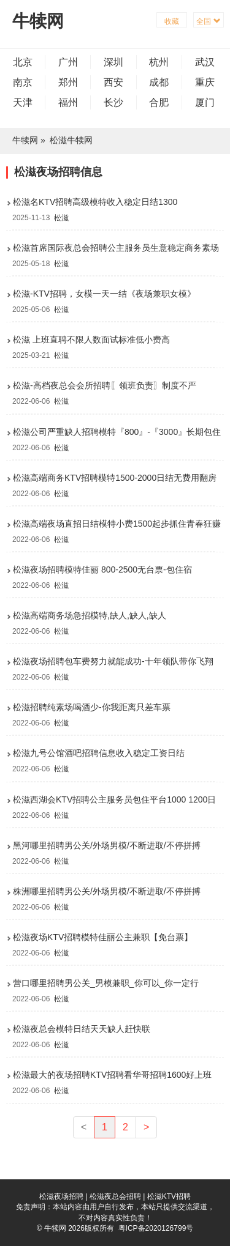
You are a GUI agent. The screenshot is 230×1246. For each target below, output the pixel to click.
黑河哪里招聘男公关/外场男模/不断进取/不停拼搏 (107, 845)
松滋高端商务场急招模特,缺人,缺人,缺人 (89, 615)
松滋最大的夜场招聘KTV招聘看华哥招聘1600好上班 (112, 1075)
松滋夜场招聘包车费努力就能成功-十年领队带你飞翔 (113, 661)
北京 (23, 62)
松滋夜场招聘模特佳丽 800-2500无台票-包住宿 (102, 569)
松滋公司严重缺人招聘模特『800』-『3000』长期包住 (117, 432)
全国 (208, 21)
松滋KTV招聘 (169, 1196)
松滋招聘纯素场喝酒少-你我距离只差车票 (92, 707)
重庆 (205, 82)
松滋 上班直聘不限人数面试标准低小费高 (91, 339)
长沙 (113, 102)
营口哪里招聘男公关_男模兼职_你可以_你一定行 (106, 983)
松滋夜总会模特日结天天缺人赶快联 (81, 1029)
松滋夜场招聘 (61, 1196)
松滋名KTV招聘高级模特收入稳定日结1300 (95, 202)
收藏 (171, 21)
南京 (23, 82)
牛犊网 (38, 21)
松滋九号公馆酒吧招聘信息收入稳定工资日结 (99, 753)
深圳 (113, 62)
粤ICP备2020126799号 (156, 1228)
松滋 (61, 217)
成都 (159, 82)
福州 (68, 102)
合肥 (159, 102)
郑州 (68, 82)
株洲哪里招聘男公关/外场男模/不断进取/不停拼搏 (107, 891)
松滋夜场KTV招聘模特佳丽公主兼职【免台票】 (103, 937)
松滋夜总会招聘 (115, 1196)
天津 (23, 102)
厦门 (205, 102)
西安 (113, 82)
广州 (68, 62)
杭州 (159, 62)
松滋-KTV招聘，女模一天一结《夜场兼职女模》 (104, 294)
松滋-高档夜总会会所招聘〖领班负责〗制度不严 (104, 385)
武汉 (205, 62)
